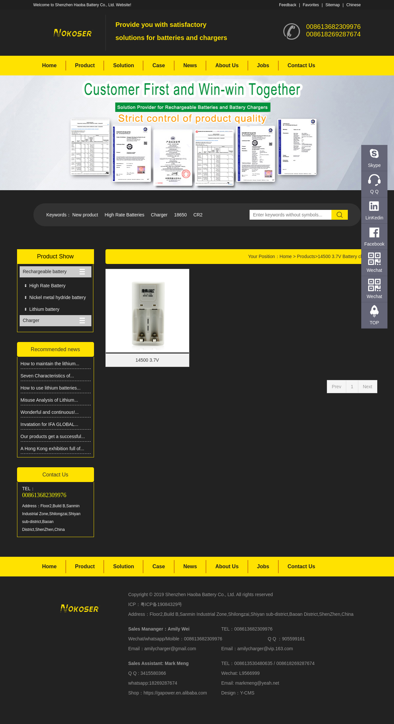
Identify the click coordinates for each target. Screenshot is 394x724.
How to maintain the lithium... (50, 363)
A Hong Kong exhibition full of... (52, 448)
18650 (180, 214)
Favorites (311, 5)
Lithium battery (44, 309)
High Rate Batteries (124, 214)
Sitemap (333, 5)
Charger (159, 214)
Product (85, 65)
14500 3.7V (147, 360)
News (190, 65)
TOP (374, 322)
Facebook (374, 244)
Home (49, 65)
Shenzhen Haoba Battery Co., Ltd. (200, 594)
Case (158, 65)
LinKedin (375, 217)
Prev (336, 386)
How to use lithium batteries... (51, 388)
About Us (226, 65)
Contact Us (301, 65)
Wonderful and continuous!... (50, 412)
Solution (123, 65)
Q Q (374, 191)
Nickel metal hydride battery (57, 297)
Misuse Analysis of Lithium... (49, 400)
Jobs (263, 65)
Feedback (287, 5)
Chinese (353, 5)
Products (306, 256)
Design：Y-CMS (237, 692)
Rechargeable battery (45, 271)
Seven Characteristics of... (47, 375)
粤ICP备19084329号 (161, 604)
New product (85, 214)
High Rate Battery (47, 285)
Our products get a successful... (53, 436)
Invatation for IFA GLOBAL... (50, 424)
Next (367, 386)
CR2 (197, 214)
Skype (374, 165)
